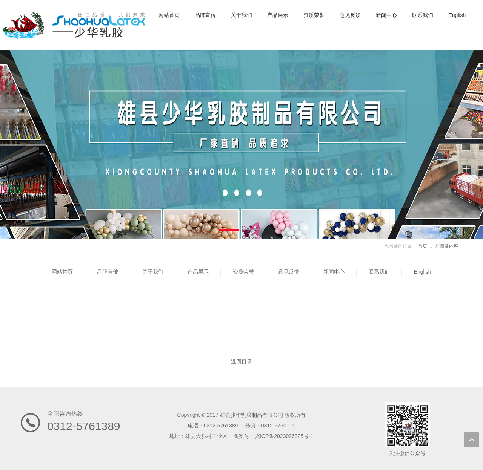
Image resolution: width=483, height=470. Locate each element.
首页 (422, 246)
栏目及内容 (446, 246)
